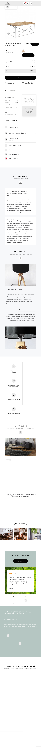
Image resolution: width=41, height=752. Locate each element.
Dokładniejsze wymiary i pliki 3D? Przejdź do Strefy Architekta (29, 111)
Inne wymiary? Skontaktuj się (27, 82)
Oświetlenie (8, 714)
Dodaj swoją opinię (21, 580)
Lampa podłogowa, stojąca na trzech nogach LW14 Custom (20, 604)
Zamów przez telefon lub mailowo (12, 82)
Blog (6, 728)
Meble (6, 717)
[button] (35, 44)
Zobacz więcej (21, 500)
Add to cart (20, 77)
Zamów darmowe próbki (28, 55)
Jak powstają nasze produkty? (12, 748)
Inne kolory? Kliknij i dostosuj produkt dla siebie (11, 7)
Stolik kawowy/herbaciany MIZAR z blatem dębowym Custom (20, 606)
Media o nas (7, 734)
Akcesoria (7, 720)
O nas (6, 731)
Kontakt (7, 739)
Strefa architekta (9, 737)
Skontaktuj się (20, 541)
